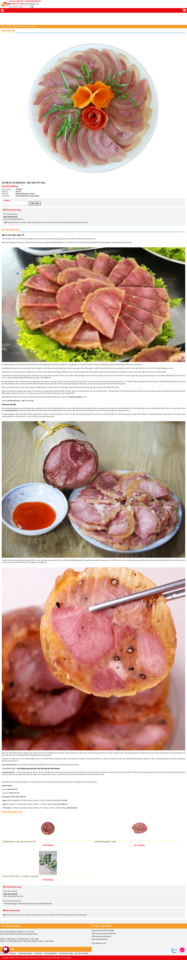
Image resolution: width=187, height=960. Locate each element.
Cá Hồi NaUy (34, 904)
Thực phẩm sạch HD (99, 943)
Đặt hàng (34, 203)
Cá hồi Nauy (18, 958)
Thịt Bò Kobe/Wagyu (10, 904)
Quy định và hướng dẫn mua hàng (103, 930)
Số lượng (16, 202)
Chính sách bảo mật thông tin (101, 936)
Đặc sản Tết (8, 30)
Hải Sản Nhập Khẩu (45, 904)
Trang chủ (6, 26)
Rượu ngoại (47, 958)
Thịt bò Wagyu (66, 958)
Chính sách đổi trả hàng (99, 939)
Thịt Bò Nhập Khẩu (23, 904)
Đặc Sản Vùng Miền (19, 26)
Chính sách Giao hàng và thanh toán (104, 933)
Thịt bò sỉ (39, 958)
